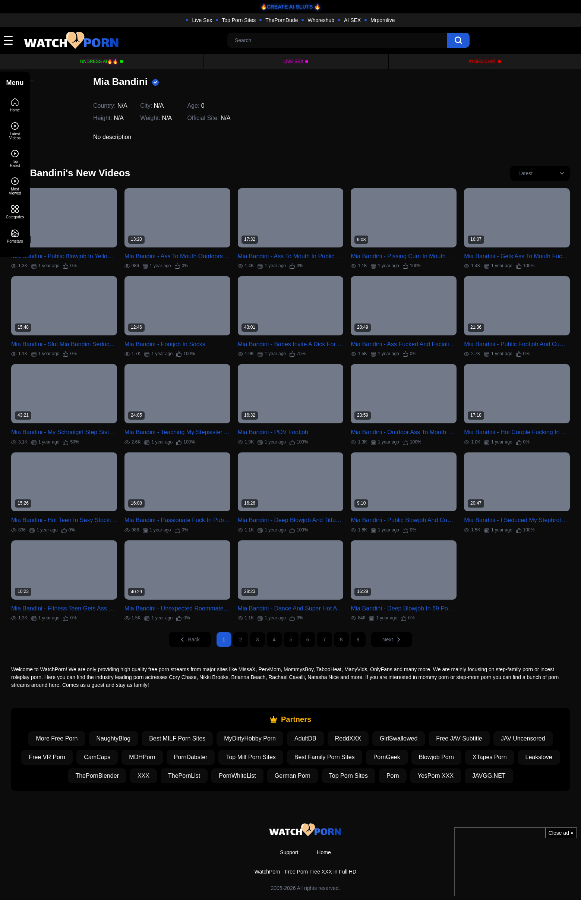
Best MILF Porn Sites (224, 722)
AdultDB (352, 722)
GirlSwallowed (445, 722)
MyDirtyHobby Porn (296, 722)
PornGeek (482, 740)
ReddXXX (394, 722)
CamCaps (192, 740)
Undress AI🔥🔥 (99, 61)
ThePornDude (281, 20)
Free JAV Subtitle (505, 722)
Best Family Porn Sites (420, 740)
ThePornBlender (187, 759)
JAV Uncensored (83, 740)
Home (324, 852)
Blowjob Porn (531, 740)
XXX (234, 759)
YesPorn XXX (525, 759)
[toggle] (8, 40)
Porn (483, 759)
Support (289, 852)
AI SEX (352, 20)
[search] (458, 40)
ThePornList (274, 759)
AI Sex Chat (482, 61)
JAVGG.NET (305, 777)
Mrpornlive (382, 20)
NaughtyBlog (160, 722)
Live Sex (202, 20)
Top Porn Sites (239, 20)
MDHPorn (238, 740)
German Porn (382, 759)
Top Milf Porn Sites (346, 740)
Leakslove (133, 759)
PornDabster (286, 740)
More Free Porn (103, 722)
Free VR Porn (142, 740)
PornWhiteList (327, 759)
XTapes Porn (84, 759)
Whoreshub (320, 20)
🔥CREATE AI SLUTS (286, 7)
